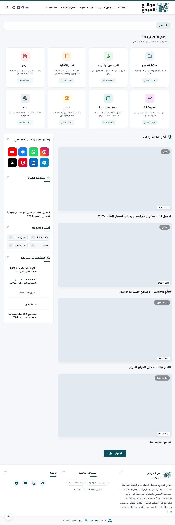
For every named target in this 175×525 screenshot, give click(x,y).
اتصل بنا (77, 489)
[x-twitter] (12, 162)
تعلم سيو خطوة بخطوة (19, 245)
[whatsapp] (33, 151)
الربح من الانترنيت (19, 237)
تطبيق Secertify (160, 442)
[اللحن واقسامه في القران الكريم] (115, 330)
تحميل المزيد (115, 453)
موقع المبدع (91, 520)
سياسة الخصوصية (97, 482)
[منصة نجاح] (44, 304)
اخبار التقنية (42, 237)
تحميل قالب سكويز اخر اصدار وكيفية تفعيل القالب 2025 (134, 216)
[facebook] (22, 7)
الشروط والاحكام (94, 489)
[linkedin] (33, 162)
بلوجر (45, 245)
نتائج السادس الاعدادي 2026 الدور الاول (144, 291)
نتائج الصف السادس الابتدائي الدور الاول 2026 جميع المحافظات (24, 282)
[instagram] (27, 7)
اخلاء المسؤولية (76, 482)
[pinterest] (22, 162)
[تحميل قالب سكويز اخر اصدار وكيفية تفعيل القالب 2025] (115, 179)
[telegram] (13, 7)
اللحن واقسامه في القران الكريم (150, 367)
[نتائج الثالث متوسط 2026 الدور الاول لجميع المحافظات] (44, 270)
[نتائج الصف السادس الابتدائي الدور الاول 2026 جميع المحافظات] (44, 281)
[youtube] (18, 7)
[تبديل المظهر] (8, 516)
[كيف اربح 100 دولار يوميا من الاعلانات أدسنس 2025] (44, 316)
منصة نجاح (31, 304)
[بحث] (7, 7)
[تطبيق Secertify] (115, 406)
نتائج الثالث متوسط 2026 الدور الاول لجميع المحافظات (23, 271)
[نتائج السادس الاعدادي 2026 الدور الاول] (115, 255)
